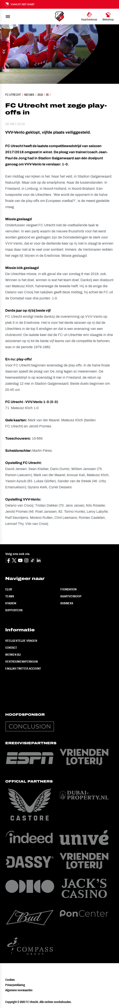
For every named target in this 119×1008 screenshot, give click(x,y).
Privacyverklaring (15, 985)
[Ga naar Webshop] (108, 16)
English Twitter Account (23, 668)
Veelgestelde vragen (21, 641)
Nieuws (29, 95)
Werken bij (13, 655)
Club (8, 589)
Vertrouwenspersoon (21, 662)
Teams (9, 596)
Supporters (14, 610)
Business (66, 603)
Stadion (10, 603)
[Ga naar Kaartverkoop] (89, 16)
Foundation (68, 589)
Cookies (10, 980)
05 (47, 95)
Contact (11, 648)
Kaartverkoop (71, 596)
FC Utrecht (13, 95)
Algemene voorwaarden (18, 990)
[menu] (7, 16)
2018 (40, 95)
